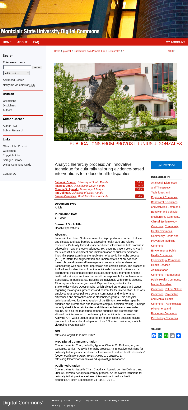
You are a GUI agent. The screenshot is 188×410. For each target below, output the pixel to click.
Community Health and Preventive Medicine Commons (164, 240)
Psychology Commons (164, 318)
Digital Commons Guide (17, 164)
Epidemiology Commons (165, 260)
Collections (9, 100)
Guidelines (9, 150)
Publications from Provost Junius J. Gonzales (97, 51)
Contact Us (9, 173)
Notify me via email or (19, 84)
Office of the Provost (15, 146)
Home (57, 51)
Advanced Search (13, 79)
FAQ (78, 400)
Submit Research (13, 130)
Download (166, 165)
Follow (139, 182)
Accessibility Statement (116, 400)
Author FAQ (10, 125)
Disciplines (9, 105)
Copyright (69, 405)
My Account (92, 400)
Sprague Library (12, 160)
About (67, 400)
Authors (7, 110)
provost (67, 51)
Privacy (56, 405)
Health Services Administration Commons (160, 269)
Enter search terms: (14, 62)
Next (170, 51)
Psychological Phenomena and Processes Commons (166, 308)
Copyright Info (11, 155)
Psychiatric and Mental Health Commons (164, 299)
